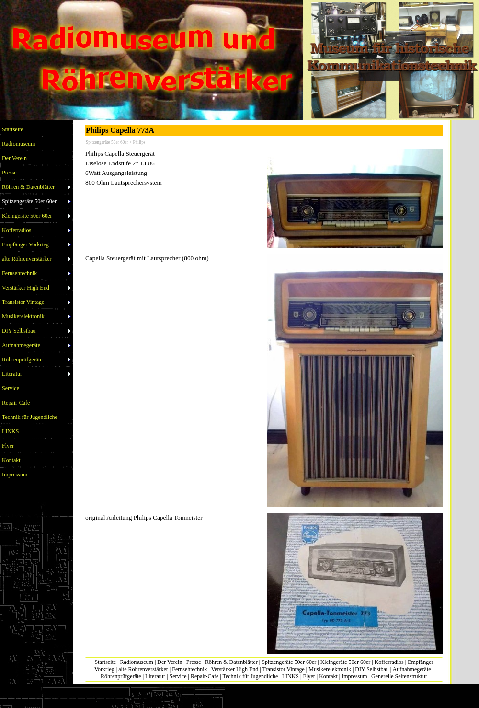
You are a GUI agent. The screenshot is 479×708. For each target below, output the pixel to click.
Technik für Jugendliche (250, 676)
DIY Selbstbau (372, 669)
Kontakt (328, 676)
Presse (193, 662)
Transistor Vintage (283, 669)
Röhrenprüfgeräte (121, 676)
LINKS (290, 676)
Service (177, 676)
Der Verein (169, 662)
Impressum (354, 676)
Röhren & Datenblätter (231, 662)
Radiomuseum (136, 662)
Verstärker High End (235, 669)
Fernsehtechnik (189, 669)
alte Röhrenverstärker (143, 669)
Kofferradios (389, 662)
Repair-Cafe (204, 676)
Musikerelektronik (329, 669)
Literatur (155, 676)
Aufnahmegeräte (412, 669)
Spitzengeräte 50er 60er (289, 662)
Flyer (309, 676)
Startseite (105, 662)
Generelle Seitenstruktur (399, 676)
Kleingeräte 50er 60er (345, 662)
